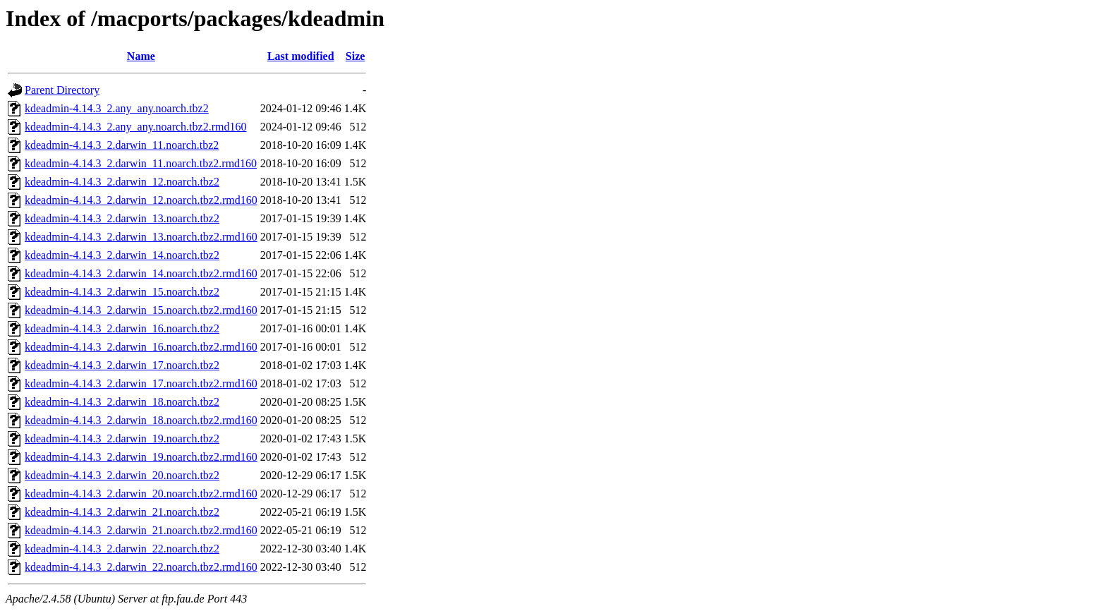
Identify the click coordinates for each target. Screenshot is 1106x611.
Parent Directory (62, 90)
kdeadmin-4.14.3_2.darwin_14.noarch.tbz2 (122, 255)
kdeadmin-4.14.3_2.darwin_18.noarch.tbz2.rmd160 (141, 420)
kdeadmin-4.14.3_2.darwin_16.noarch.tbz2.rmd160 (141, 347)
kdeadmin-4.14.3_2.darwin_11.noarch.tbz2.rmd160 (141, 163)
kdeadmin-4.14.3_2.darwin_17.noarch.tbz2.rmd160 (141, 383)
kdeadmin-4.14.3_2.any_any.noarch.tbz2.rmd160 (135, 127)
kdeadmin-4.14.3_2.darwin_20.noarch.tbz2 (122, 475)
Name (141, 56)
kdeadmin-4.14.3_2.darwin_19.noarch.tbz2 (122, 438)
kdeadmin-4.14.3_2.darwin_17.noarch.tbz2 (122, 365)
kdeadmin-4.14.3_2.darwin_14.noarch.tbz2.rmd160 (141, 273)
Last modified (300, 56)
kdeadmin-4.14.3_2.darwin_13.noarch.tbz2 (122, 218)
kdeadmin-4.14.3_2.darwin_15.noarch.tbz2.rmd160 (141, 310)
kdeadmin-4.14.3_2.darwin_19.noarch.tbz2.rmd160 (141, 457)
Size (355, 56)
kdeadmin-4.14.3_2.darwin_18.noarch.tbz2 (122, 402)
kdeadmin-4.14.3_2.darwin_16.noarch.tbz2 (122, 328)
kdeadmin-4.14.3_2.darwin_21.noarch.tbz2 (122, 512)
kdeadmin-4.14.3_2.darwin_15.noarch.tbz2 (122, 292)
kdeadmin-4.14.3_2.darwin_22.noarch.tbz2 (122, 549)
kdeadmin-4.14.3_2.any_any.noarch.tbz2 (117, 108)
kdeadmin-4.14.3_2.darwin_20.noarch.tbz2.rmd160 (141, 494)
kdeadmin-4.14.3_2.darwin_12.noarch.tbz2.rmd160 (141, 200)
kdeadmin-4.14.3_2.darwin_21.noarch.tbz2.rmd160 (141, 530)
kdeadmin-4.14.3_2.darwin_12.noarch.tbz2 (122, 182)
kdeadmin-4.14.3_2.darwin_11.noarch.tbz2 (122, 145)
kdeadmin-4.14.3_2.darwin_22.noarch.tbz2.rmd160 (141, 567)
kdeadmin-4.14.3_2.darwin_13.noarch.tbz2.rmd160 (141, 237)
